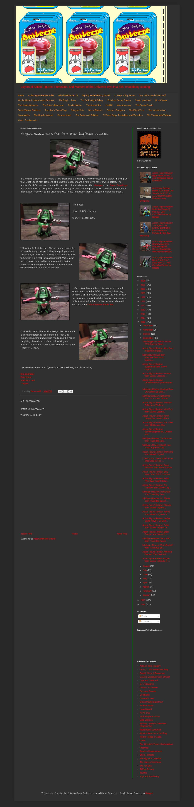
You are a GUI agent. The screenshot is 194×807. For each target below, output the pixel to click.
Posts (143, 616)
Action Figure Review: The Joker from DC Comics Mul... (157, 423)
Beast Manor (161, 100)
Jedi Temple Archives (150, 716)
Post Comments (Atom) (44, 539)
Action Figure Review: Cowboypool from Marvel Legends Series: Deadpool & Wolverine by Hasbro (162, 246)
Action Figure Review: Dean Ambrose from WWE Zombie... (158, 466)
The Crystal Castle (144, 105)
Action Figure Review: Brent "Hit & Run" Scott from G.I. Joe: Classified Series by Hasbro (162, 262)
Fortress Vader (64, 115)
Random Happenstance (151, 751)
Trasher (24, 383)
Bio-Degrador (27, 374)
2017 (143, 318)
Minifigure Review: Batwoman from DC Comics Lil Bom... (156, 397)
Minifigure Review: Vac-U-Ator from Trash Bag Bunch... (156, 539)
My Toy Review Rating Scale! (96, 95)
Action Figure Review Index (41, 95)
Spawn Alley (24, 115)
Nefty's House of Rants (151, 737)
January (147, 595)
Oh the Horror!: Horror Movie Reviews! (36, 100)
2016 (143, 322)
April (145, 582)
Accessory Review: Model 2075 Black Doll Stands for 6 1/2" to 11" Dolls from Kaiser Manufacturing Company (157, 194)
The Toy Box (146, 766)
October (147, 334)
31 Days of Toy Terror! (124, 95)
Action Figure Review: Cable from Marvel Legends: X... (155, 526)
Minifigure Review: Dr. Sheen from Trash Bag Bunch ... (156, 499)
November (148, 330)
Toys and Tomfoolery (149, 776)
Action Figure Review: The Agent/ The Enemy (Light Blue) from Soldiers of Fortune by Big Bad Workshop (156, 229)
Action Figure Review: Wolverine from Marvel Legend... (157, 453)
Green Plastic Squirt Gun (151, 702)
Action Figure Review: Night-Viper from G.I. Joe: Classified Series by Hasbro (162, 177)
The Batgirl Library (67, 100)
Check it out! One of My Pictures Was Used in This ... (157, 459)
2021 (143, 301)
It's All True (145, 713)
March (146, 587)
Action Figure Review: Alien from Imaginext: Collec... (157, 349)
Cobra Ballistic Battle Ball (100, 304)
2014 (143, 604)
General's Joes (147, 698)
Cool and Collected (149, 680)
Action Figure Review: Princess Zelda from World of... (157, 403)
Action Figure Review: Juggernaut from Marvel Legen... (154, 366)
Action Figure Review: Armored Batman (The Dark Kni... (157, 553)
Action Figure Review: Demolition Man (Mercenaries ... (157, 382)
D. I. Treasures (147, 684)
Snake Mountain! (143, 100)
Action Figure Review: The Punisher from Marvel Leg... (156, 486)
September (148, 338)
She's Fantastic (147, 755)
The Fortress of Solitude (87, 115)
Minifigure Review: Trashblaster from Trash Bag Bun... (157, 439)
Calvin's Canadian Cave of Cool (155, 677)
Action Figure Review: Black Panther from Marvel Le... (155, 533)
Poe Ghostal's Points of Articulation (156, 744)
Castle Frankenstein (27, 120)
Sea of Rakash (95, 110)
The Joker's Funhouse (53, 105)
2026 (143, 280)
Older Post (122, 534)
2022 (143, 297)
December (148, 325)
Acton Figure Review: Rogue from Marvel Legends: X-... (156, 559)
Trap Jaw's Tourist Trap (56, 110)
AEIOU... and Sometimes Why (154, 669)
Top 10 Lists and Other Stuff (152, 95)
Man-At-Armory (124, 105)
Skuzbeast (25, 377)
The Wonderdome (157, 110)
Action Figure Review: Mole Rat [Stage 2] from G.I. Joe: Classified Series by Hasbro (162, 211)
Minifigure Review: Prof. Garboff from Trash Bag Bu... (157, 546)
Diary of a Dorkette (149, 687)
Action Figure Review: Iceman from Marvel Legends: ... (156, 374)
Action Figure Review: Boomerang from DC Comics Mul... (157, 431)
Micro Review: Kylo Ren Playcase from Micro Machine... (153, 357)
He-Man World (147, 705)
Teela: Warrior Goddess (29, 110)
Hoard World (146, 709)
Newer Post (26, 534)
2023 (143, 293)
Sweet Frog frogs (118, 185)
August (146, 566)
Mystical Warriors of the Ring (153, 733)
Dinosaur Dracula (148, 691)
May (145, 578)
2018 (143, 314)
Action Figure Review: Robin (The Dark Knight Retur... (155, 479)
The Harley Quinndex (28, 105)
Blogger (149, 793)
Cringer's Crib (77, 110)
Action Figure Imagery (150, 666)
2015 (143, 600)
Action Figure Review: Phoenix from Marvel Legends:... (156, 506)
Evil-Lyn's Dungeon (116, 110)
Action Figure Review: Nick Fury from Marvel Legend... (157, 410)
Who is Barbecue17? (68, 95)
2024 (143, 289)
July (145, 570)
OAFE (143, 740)
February (147, 591)
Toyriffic (143, 773)
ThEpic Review (147, 769)
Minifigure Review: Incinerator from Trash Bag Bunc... (156, 493)
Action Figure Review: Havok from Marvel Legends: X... (156, 512)
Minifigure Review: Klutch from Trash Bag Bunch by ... (156, 446)
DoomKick (145, 695)
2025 (143, 285)
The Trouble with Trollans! (159, 115)
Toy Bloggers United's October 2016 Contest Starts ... (156, 342)
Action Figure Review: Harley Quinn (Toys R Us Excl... (156, 519)
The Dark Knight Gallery (91, 100)
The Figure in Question (150, 758)
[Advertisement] (74, 507)
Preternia (144, 748)
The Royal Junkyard (43, 115)
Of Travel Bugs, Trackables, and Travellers (123, 115)
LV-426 (109, 105)
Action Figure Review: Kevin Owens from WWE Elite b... (156, 417)
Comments (145, 621)
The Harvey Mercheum (150, 762)
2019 (143, 309)
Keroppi (98, 185)
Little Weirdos (146, 720)
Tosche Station (75, 105)
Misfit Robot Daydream (150, 730)
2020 (143, 305)
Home (21, 95)
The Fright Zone (136, 110)
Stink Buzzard (27, 380)
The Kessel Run (93, 105)
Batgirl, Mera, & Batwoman (152, 673)
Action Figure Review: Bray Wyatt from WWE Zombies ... (157, 473)
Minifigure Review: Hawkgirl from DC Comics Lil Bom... (157, 390)
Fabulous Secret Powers (119, 100)
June (145, 574)
